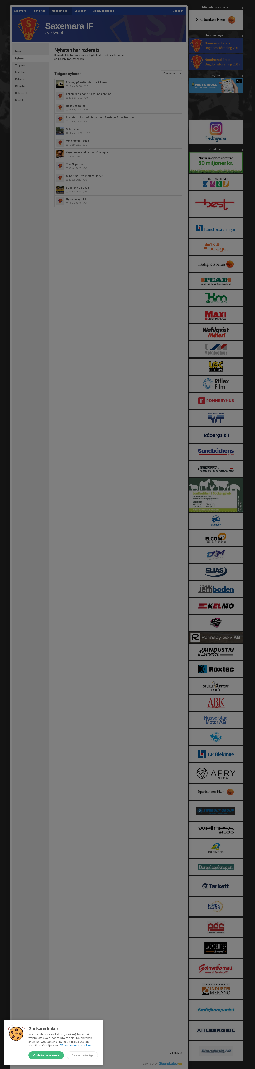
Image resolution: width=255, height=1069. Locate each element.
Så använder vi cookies (75, 1045)
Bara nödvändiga (82, 1055)
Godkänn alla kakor (46, 1055)
